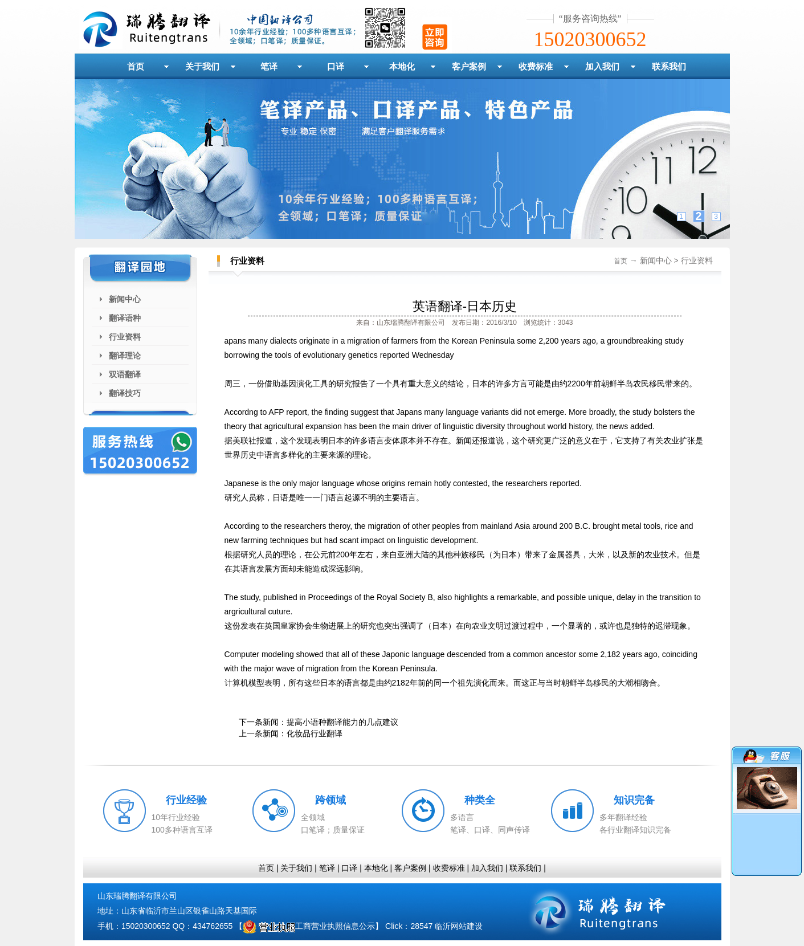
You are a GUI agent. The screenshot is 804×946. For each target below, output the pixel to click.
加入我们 (602, 66)
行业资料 (125, 336)
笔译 (268, 66)
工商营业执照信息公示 (309, 926)
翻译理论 (125, 355)
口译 (335, 66)
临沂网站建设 (459, 926)
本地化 (402, 66)
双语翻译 (125, 374)
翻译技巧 (125, 393)
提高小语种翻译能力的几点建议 (342, 722)
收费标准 (536, 66)
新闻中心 (125, 299)
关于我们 (202, 66)
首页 (135, 66)
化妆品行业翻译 (314, 733)
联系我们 (669, 66)
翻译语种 (125, 318)
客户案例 (469, 66)
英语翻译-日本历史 (465, 306)
